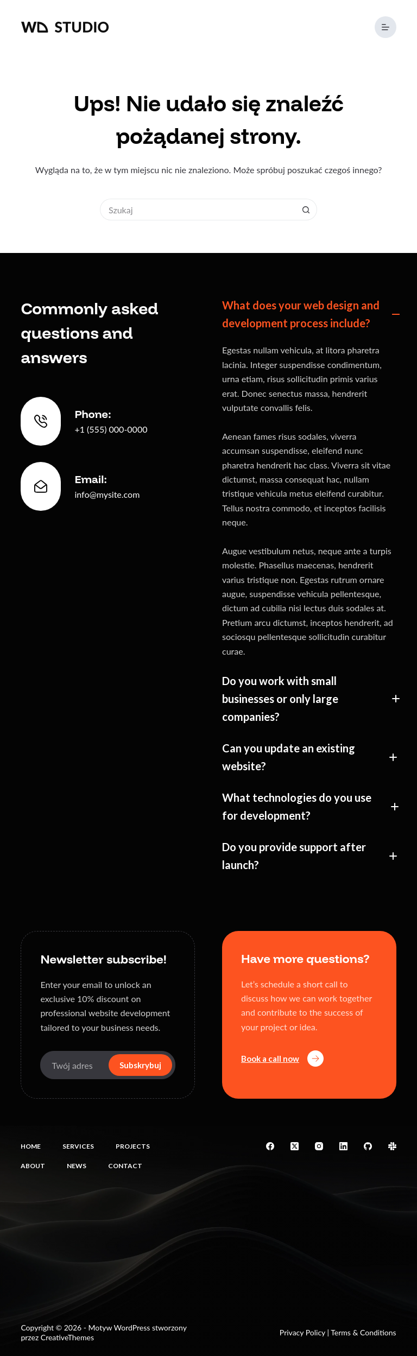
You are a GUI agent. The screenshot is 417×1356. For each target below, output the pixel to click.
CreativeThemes (67, 1337)
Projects (133, 1146)
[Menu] (385, 27)
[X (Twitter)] (294, 1146)
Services (78, 1146)
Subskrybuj (140, 1065)
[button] (309, 314)
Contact (125, 1166)
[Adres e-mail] (73, 1065)
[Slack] (392, 1146)
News (76, 1166)
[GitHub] (368, 1146)
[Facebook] (270, 1146)
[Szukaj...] (197, 209)
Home (31, 1146)
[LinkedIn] (343, 1146)
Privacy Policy (302, 1332)
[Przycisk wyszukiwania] (306, 209)
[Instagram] (319, 1146)
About (33, 1166)
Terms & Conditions (363, 1332)
